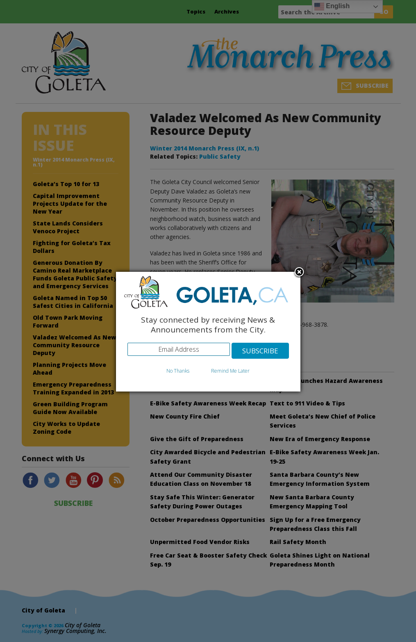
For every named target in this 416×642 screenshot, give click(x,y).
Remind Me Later (230, 371)
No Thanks (177, 371)
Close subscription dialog (299, 273)
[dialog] (208, 332)
